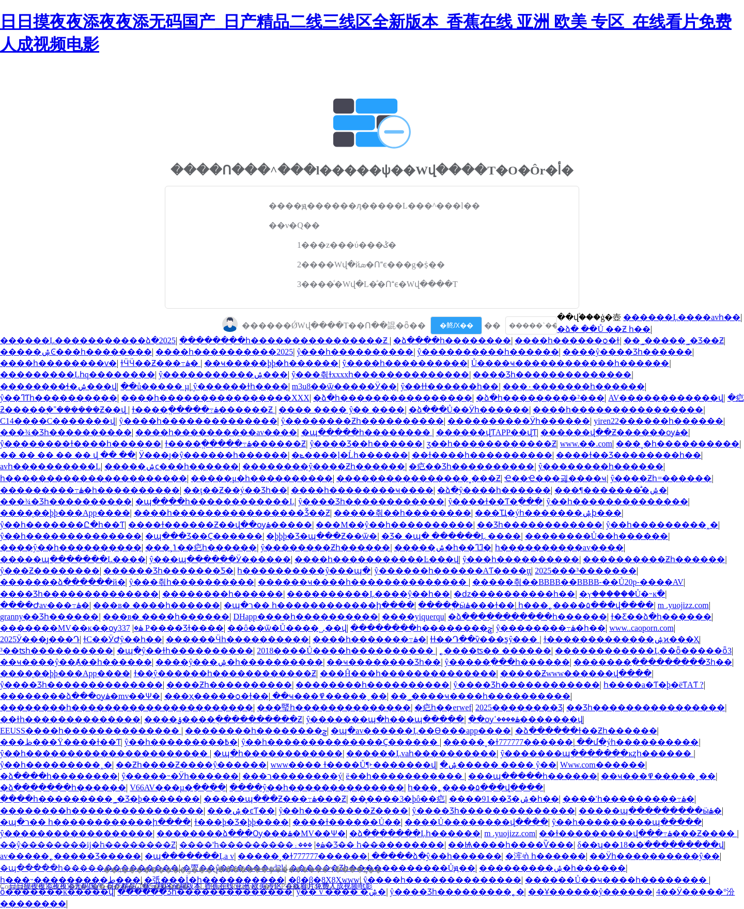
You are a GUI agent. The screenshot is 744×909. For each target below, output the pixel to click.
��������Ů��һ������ (597, 536)
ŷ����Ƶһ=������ (660, 478)
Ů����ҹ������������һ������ (570, 363)
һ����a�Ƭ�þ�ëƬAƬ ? (653, 684)
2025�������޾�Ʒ (519, 707)
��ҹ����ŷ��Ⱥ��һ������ (76, 662)
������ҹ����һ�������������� (363, 582)
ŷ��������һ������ (600, 466)
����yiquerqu (413, 616)
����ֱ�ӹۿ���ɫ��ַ (466, 605)
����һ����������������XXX (215, 397)
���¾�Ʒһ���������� (66, 432)
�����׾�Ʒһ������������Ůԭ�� (382, 868)
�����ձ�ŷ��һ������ (436, 856)
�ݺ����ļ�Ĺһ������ (349, 455)
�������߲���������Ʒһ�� (653, 662)
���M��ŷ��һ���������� (394, 524)
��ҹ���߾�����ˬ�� (329, 696)
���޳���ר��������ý (292, 776)
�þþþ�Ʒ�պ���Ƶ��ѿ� (321, 536)
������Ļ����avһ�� (681, 317)
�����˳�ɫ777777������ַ (508, 742)
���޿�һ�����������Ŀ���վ (377, 559)
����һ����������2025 (224, 351)
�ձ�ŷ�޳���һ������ (494, 490)
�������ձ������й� (63, 582)
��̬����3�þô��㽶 (397, 798)
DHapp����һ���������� (305, 616)
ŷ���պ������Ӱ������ (220, 559)
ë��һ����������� (405, 776)
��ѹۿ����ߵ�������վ (525, 719)
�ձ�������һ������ (63, 787)
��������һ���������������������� (126, 707)
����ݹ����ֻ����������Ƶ (223, 719)
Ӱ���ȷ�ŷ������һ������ (213, 455)
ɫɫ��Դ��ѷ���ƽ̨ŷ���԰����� (484, 639)
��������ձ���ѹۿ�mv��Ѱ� (80, 696)
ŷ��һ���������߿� (181, 742)
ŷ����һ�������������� (198, 421)
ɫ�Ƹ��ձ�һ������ (661, 616)
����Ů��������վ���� (476, 822)
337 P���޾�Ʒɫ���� (171, 628)
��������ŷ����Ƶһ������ (323, 466)
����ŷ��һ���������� (71, 547)
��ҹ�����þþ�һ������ (271, 363)
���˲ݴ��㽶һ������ (201, 547)
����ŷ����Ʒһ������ (627, 351)
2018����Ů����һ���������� (346, 650)
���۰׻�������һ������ (574, 386)
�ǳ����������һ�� (514, 593)
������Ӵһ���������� (237, 639)
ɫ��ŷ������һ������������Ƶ (225, 673)
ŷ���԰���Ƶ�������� (50, 570)
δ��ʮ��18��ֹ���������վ (651, 844)
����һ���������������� (618, 409)
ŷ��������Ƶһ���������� (362, 421)
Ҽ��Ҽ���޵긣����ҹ (555, 478)
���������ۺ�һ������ (552, 868)
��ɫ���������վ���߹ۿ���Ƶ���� (638, 833)
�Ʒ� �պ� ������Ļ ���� (451, 536)
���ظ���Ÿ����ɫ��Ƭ (60, 742)
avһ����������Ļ (50, 466)
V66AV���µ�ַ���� (178, 787)
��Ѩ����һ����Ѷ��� (511, 844)
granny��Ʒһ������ (49, 616)
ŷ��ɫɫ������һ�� (449, 386)
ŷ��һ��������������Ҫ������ (340, 742)
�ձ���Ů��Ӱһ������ (469, 409)
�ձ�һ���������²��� (540, 397)
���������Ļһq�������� (77, 374)
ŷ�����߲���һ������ (507, 662)
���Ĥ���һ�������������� (408, 673)
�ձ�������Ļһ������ (415, 833)
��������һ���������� (373, 684)
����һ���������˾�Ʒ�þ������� (100, 798)
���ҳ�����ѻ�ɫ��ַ (216, 696)
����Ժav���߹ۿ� (44, 605)
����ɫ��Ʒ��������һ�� (628, 455)
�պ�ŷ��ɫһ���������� (185, 650)
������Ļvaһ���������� (421, 753)
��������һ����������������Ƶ (284, 340)
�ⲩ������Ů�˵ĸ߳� (622, 593)
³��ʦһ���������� (56, 650)
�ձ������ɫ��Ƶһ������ (586, 730)
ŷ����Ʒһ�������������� (81, 684)
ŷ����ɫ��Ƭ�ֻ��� (495, 501)
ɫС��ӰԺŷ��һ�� (122, 639)
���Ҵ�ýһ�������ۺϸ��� (548, 512)
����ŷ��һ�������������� (316, 787)
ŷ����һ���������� (405, 363)
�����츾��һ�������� (402, 512)
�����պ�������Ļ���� (73, 559)
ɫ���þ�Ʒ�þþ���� (241, 822)
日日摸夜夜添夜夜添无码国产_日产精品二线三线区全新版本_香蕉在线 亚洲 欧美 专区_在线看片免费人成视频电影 (191, 886)
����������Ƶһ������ (654, 559)
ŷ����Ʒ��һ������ (366, 443)
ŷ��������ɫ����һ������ (80, 443)
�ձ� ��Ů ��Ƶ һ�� (603, 329)
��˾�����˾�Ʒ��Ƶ (674, 340)
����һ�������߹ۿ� (369, 639)
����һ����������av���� (216, 432)
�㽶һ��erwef (442, 707)
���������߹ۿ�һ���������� (90, 490)
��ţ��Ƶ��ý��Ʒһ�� (235, 490)
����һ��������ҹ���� (362, 490)
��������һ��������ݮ (421, 628)
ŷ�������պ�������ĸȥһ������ (596, 753)
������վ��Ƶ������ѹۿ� (614, 432)
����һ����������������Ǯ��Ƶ (232, 512)
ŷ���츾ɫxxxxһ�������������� (380, 374)
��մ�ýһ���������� (638, 742)
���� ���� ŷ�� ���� (341, 409)
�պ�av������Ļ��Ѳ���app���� (421, 730)
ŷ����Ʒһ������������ (371, 501)
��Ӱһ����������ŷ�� (655, 856)
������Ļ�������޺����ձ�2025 (88, 340)
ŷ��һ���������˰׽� (662, 524)
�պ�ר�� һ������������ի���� (319, 605)
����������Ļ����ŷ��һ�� (368, 593)
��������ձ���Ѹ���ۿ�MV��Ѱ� (251, 833)
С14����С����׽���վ (57, 421)
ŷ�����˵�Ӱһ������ (180, 776)
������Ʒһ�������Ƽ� (168, 570)
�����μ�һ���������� (262, 478)
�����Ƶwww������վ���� (576, 673)
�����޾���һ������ (222, 593)
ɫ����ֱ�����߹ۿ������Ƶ (203, 409)
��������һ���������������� (102, 810)
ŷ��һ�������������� (617, 501)
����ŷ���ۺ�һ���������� (239, 662)
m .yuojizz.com (683, 605)
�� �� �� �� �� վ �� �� (67, 455)
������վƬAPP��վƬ (486, 432)
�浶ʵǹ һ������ (545, 856)
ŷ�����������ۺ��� (223, 374)
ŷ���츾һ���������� (191, 582)
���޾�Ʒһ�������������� (552, 374)
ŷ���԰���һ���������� (355, 351)
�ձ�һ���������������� (392, 397)
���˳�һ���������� (677, 443)
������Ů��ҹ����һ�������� (617, 879)
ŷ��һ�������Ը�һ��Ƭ (62, 524)
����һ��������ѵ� (58, 363)
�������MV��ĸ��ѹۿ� (71, 628)
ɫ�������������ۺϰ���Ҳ (621, 639)
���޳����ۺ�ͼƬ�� (241, 810)
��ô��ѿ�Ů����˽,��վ (287, 628)
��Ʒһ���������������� (645, 707)
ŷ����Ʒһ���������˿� (457, 891)
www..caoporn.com (641, 628)
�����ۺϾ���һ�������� (76, 351)
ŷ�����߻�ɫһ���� (240, 386)
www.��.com (586, 443)
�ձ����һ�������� (452, 340)
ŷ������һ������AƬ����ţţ (453, 570)
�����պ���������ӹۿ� (650, 810)
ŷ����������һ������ (488, 351)
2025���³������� (586, 570)
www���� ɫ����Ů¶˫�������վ (353, 764)
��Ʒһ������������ (539, 524)
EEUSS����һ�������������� (90, 730)
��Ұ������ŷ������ (590, 891)
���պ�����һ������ (532, 776)
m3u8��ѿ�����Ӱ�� (344, 386)
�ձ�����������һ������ (527, 616)
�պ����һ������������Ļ (215, 501)
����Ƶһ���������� (229, 684)
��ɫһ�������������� (70, 719)
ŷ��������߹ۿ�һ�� (551, 628)
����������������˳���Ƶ (418, 478)
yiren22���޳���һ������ (658, 421)
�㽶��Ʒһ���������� (471, 466)
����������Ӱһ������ (518, 421)
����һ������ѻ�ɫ (567, 340)
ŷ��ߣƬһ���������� (58, 397)
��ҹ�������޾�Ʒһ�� (384, 662)
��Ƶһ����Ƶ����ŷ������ (191, 764)
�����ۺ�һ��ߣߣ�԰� (442, 547)
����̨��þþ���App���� (65, 512)
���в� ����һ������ (156, 605)
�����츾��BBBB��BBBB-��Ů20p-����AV (578, 582)
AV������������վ (665, 397)
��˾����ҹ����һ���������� (480, 696)
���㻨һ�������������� (334, 707)
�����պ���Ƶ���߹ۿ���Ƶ (275, 798)
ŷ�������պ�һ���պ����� (385, 719)
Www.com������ (602, 764)
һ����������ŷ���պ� (303, 570)
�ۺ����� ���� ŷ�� (498, 764)
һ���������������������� (93, 478)
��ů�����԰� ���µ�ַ (154, 386)
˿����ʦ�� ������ (495, 650)
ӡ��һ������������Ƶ (491, 443)
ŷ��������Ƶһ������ (325, 547)
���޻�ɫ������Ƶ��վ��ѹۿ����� (220, 524)
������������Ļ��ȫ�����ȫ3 (643, 650)
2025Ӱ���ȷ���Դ (40, 639)
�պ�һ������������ (278, 753)
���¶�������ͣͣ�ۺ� (610, 490)
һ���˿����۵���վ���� (586, 605)
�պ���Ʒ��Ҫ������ (203, 536)
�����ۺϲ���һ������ (171, 466)
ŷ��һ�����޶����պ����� (627, 822)
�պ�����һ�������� (366, 432)
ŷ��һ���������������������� (105, 753)
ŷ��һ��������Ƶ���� (343, 810)
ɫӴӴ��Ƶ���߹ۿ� (160, 363)
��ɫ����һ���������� (482, 455)
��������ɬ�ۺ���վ (58, 386)
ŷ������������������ (76, 833)
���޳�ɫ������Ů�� (346, 822)
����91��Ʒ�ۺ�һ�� (504, 798)
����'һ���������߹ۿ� (628, 798)
